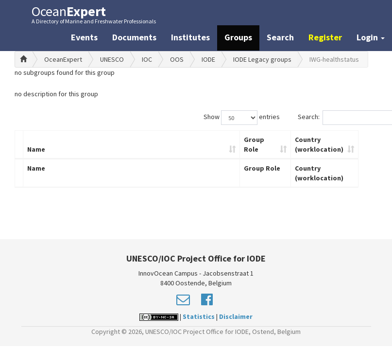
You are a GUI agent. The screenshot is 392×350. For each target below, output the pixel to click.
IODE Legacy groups (262, 59)
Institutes (190, 37)
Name (36, 149)
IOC (147, 59)
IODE (208, 59)
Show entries (242, 117)
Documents (134, 37)
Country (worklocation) (319, 144)
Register (325, 37)
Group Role (254, 144)
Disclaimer (236, 316)
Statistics (199, 316)
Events (84, 37)
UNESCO (112, 59)
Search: (337, 117)
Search (280, 37)
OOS (177, 59)
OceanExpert (63, 59)
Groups (238, 37)
